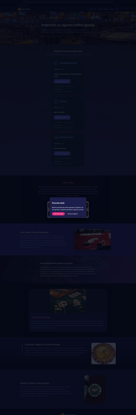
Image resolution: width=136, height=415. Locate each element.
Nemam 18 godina (73, 213)
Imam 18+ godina (58, 213)
